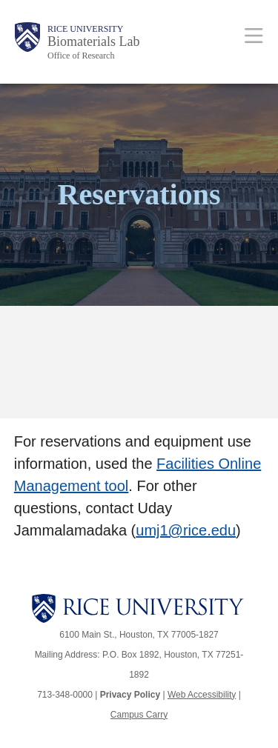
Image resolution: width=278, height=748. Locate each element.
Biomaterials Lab (93, 41)
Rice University (85, 28)
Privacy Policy (130, 694)
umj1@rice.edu (186, 530)
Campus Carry (139, 714)
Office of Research (80, 55)
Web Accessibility (202, 694)
